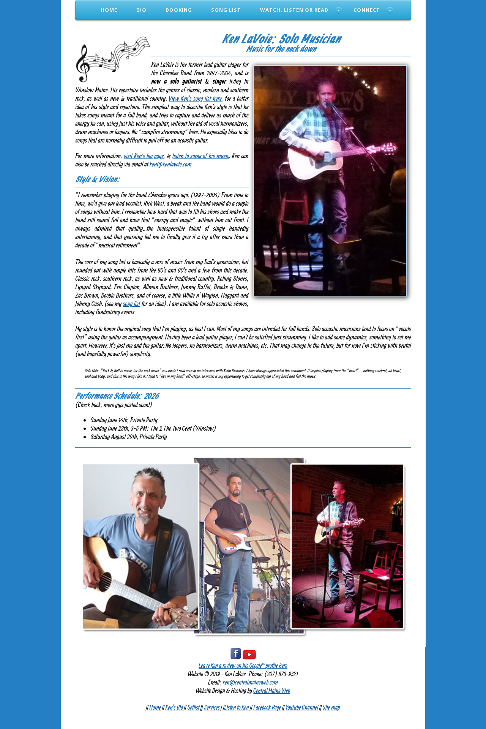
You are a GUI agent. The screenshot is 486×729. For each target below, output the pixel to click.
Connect (366, 9)
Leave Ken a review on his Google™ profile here (243, 665)
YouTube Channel (302, 707)
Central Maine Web (271, 690)
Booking (179, 9)
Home (109, 9)
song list (131, 303)
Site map (331, 707)
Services (212, 707)
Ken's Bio (174, 707)
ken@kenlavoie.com (171, 164)
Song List (226, 9)
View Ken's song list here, (196, 98)
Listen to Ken (236, 707)
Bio (141, 9)
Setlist (194, 707)
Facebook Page (267, 707)
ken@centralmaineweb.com (250, 682)
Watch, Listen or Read (294, 9)
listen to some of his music (200, 156)
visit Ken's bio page (144, 156)
